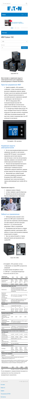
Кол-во (3, 45)
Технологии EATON (5, 394)
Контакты (3, 397)
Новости (3, 387)
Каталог (3, 384)
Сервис (2, 390)
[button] (23, 15)
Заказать (24, 47)
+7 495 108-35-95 (23, 381)
